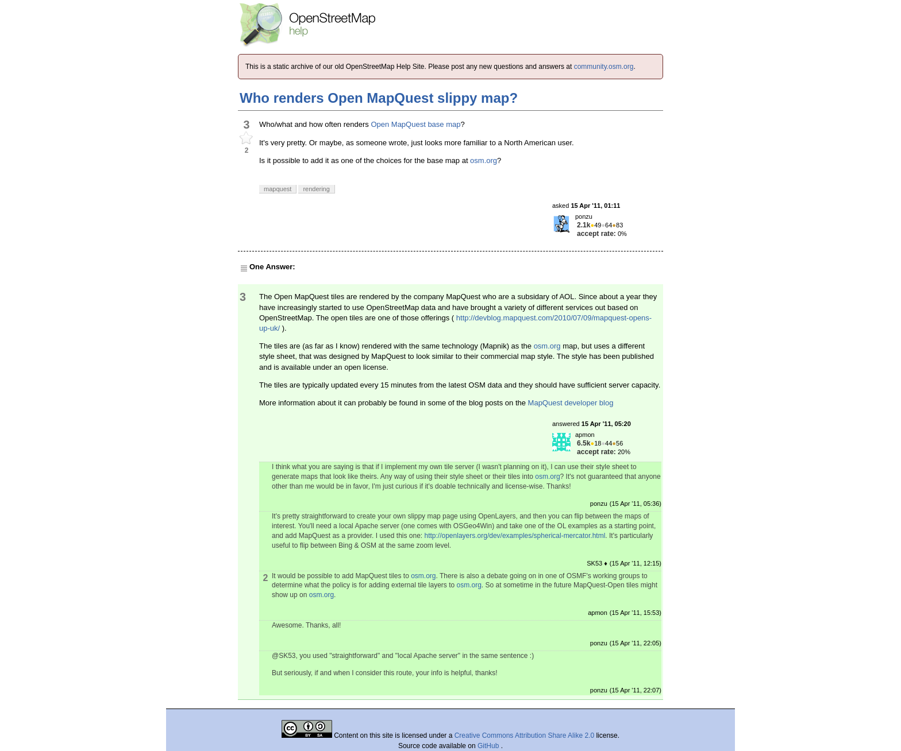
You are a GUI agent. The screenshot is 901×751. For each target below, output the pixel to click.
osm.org (483, 160)
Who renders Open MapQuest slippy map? (379, 98)
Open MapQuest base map (415, 124)
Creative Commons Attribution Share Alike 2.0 (524, 735)
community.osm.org (604, 67)
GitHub (489, 746)
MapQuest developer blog (571, 402)
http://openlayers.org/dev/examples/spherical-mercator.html (515, 536)
